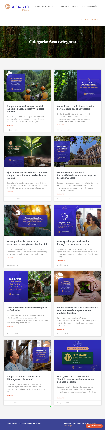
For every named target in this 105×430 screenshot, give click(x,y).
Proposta (46, 6)
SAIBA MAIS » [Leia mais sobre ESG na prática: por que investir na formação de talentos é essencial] (61, 260)
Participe (55, 6)
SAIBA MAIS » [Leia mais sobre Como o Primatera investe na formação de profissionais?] (10, 326)
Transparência (93, 6)
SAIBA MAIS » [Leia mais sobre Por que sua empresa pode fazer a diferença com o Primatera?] (10, 395)
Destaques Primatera (90, 19)
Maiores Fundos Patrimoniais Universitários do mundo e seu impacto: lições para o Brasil (76, 175)
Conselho (75, 6)
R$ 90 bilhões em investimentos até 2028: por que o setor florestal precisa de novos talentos (27, 175)
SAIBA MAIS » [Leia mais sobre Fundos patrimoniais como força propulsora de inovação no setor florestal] (10, 258)
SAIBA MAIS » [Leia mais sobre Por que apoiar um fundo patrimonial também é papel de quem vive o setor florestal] (10, 125)
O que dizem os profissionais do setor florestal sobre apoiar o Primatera (75, 107)
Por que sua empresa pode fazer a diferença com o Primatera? (23, 378)
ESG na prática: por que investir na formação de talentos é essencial (74, 243)
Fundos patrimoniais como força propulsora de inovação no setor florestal (27, 243)
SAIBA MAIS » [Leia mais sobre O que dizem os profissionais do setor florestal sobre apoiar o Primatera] (61, 125)
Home (37, 6)
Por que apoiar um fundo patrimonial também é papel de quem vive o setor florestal (25, 109)
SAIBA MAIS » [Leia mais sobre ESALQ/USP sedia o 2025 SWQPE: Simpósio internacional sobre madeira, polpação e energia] (61, 398)
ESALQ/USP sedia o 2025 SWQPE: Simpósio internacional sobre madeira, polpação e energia (76, 379)
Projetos (65, 6)
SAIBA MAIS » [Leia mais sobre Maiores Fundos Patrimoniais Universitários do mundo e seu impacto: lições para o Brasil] (61, 194)
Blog (83, 6)
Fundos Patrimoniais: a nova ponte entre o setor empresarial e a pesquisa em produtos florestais (77, 310)
